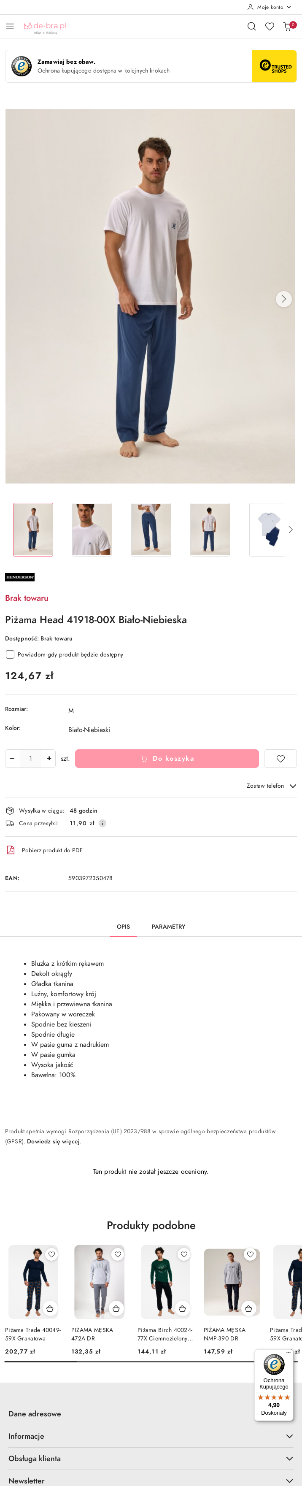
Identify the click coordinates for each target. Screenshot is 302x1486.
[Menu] (288, 1354)
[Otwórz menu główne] (10, 26)
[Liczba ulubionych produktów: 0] (269, 26)
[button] (284, 299)
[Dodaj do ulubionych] (280, 758)
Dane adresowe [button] (151, 1413)
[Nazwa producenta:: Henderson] (20, 576)
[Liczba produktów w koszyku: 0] (287, 26)
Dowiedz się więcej (53, 1141)
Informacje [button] (151, 1436)
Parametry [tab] (168, 927)
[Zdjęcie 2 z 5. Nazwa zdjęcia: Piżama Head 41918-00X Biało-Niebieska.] (92, 530)
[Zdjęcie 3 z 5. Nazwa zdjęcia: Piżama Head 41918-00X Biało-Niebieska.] (151, 530)
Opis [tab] (123, 927)
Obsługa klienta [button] (151, 1458)
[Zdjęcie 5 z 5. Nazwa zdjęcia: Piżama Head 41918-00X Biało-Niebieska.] (269, 530)
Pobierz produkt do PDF (44, 850)
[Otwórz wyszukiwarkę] (251, 26)
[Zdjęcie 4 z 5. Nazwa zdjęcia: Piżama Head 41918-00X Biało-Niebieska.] (210, 530)
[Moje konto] (269, 7)
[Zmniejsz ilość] (11, 758)
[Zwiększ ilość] (49, 758)
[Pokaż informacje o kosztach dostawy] (102, 823)
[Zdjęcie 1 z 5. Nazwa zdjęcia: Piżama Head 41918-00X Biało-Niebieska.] (33, 530)
